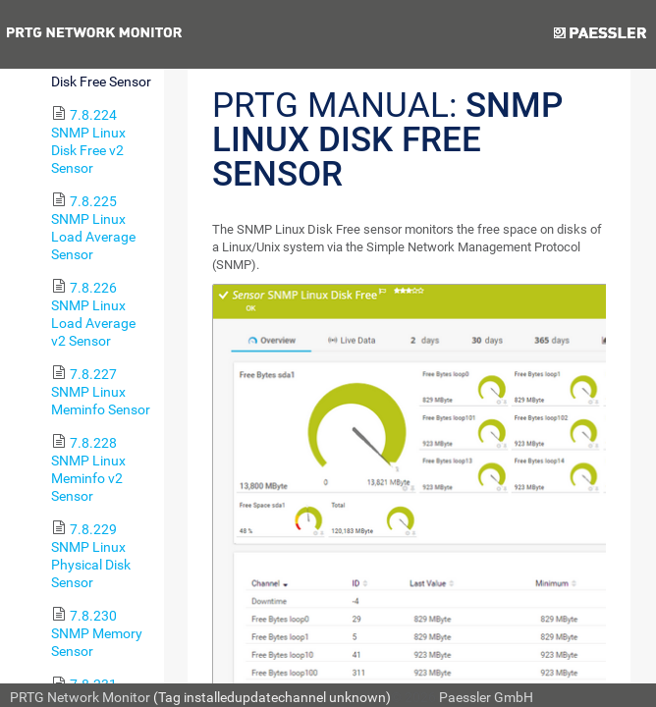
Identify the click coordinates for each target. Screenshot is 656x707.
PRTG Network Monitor (80, 697)
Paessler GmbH (486, 697)
